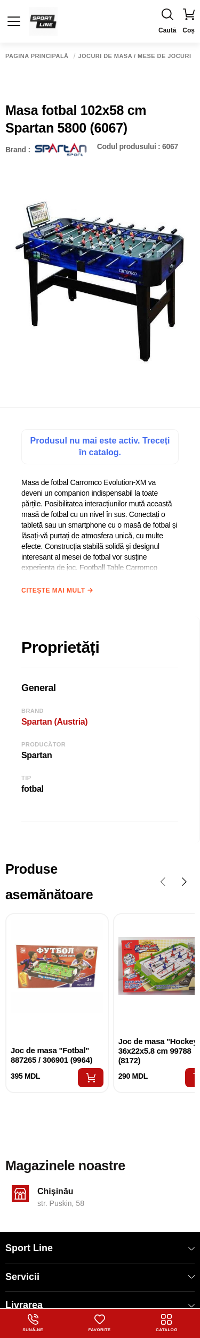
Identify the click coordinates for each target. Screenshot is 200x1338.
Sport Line (100, 1248)
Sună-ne (32, 1323)
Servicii (100, 1276)
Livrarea (100, 1305)
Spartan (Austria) (54, 721)
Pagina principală (37, 56)
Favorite (100, 1323)
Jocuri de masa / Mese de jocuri (134, 56)
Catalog (167, 1323)
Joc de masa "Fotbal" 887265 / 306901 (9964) (51, 1055)
